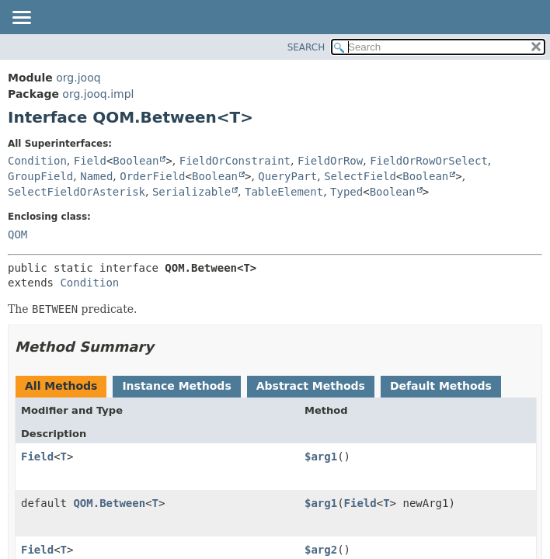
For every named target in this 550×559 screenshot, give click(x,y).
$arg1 (321, 456)
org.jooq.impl (98, 94)
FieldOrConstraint (235, 161)
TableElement (284, 192)
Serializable (191, 192)
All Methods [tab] (61, 386)
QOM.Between (109, 503)
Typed (346, 192)
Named (96, 176)
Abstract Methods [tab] (310, 386)
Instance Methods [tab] (176, 386)
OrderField (152, 176)
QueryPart (287, 176)
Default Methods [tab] (441, 386)
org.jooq (78, 77)
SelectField (360, 176)
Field (90, 161)
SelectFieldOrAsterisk (76, 192)
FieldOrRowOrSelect (429, 161)
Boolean (135, 161)
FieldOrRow (330, 161)
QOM (17, 234)
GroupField (40, 176)
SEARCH (306, 47)
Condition (37, 161)
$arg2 (321, 549)
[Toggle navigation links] (21, 19)
